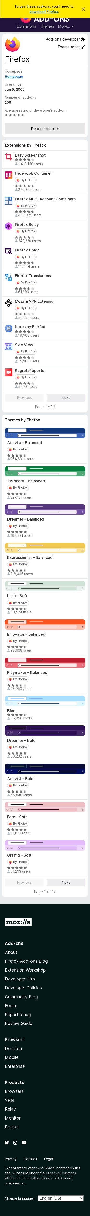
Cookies (30, 1159)
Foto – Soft (17, 817)
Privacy (11, 1159)
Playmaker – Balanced (27, 672)
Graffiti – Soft (19, 855)
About (11, 952)
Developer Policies (23, 987)
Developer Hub (20, 978)
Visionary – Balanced (26, 481)
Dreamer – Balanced (25, 519)
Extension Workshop (25, 970)
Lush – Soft (17, 596)
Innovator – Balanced (26, 634)
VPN (9, 1100)
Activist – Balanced (24, 443)
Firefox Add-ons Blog (26, 961)
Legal (48, 1159)
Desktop (13, 1048)
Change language (19, 1198)
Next (65, 397)
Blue (11, 711)
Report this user (45, 128)
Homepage (14, 76)
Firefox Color (27, 250)
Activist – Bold (20, 778)
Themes (47, 26)
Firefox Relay (27, 224)
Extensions (26, 26)
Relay (10, 1109)
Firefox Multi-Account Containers (45, 199)
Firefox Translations (33, 276)
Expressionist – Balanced (30, 557)
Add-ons (14, 943)
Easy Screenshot (30, 155)
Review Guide (18, 1023)
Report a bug (18, 1014)
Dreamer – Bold (21, 740)
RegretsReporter (30, 370)
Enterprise (15, 1066)
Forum (11, 1005)
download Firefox (43, 11)
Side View (24, 345)
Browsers (14, 1091)
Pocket (12, 1126)
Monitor (13, 1117)
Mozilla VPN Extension (35, 301)
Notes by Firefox (30, 327)
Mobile (11, 1057)
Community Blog (21, 996)
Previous (24, 397)
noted (49, 1168)
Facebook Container (33, 173)
